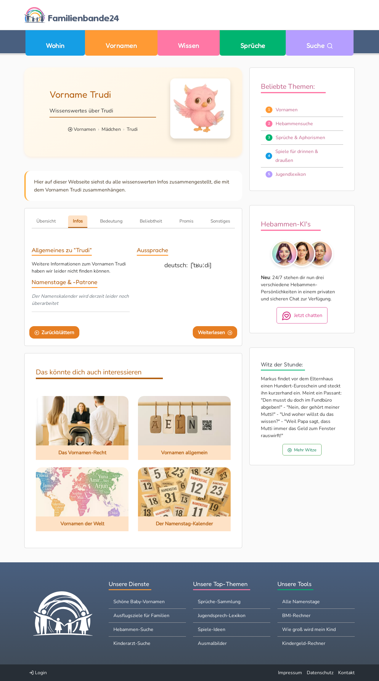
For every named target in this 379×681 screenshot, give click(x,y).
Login (38, 672)
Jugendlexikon (291, 174)
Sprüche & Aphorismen (300, 137)
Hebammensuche (294, 123)
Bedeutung (111, 221)
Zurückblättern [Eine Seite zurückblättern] (54, 332)
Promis (186, 221)
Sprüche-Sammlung (219, 601)
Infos (78, 221)
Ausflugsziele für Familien (141, 615)
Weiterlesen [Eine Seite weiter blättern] (215, 332)
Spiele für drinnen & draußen (296, 156)
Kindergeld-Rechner (303, 643)
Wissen (188, 45)
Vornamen (121, 45)
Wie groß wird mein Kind (309, 629)
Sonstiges (220, 221)
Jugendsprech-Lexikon (221, 615)
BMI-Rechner (296, 615)
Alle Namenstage (301, 601)
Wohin (55, 45)
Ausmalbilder (212, 643)
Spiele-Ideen (211, 629)
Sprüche (252, 45)
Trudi (132, 129)
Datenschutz (320, 672)
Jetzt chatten (302, 316)
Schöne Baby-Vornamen (139, 601)
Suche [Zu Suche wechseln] (319, 45)
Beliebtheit (151, 221)
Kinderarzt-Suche (131, 643)
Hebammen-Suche (133, 629)
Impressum (290, 672)
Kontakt (346, 672)
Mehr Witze (302, 450)
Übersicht (46, 221)
